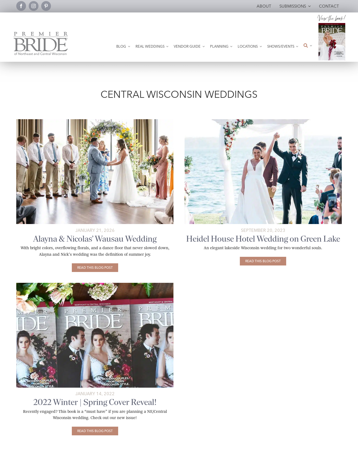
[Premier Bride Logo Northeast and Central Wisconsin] (41, 34)
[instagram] (33, 6)
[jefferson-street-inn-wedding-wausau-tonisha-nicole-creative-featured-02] (94, 121)
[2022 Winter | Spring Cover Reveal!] (95, 431)
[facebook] (21, 6)
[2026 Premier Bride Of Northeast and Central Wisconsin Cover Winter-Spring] (332, 25)
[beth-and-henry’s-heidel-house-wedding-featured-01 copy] (263, 121)
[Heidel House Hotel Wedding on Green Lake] (263, 261)
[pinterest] (46, 6)
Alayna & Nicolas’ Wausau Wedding (95, 239)
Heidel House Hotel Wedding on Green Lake (263, 239)
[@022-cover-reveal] (94, 285)
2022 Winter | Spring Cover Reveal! (95, 402)
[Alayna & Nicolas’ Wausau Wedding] (95, 267)
